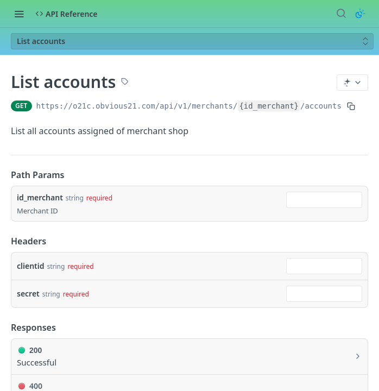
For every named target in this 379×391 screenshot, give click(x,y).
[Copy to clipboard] (351, 105)
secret (28, 293)
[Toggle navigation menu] (19, 13)
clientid (30, 266)
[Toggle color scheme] (360, 13)
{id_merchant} (269, 106)
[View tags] (124, 82)
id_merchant (40, 197)
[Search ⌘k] (341, 13)
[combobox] (324, 200)
